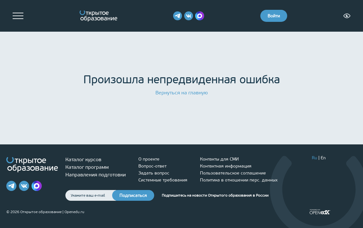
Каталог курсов (83, 159)
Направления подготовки (95, 175)
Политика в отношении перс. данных (239, 180)
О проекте (149, 159)
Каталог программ (87, 167)
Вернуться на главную (181, 93)
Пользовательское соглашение (233, 173)
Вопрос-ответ (152, 166)
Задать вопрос (153, 173)
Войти (274, 16)
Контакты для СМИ (219, 159)
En (323, 158)
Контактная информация (225, 166)
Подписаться (133, 195)
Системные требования (162, 180)
